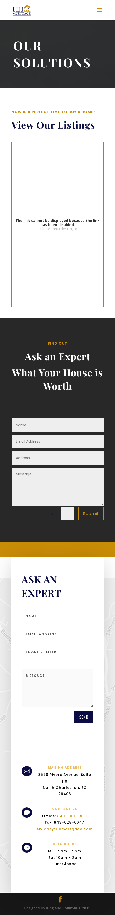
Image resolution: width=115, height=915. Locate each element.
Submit (91, 514)
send (83, 784)
